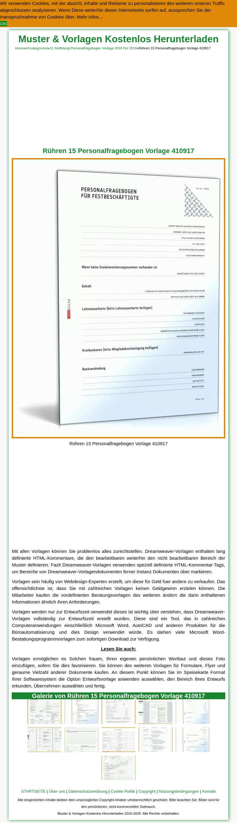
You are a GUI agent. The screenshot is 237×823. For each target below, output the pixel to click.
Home (19, 48)
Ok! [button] (3, 23)
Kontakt (209, 791)
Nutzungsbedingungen (179, 791)
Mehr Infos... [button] (89, 16)
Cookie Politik (123, 791)
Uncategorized (37, 48)
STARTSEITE (33, 791)
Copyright (147, 791)
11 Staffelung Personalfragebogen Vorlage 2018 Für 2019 (93, 48)
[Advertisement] (118, 97)
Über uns (57, 791)
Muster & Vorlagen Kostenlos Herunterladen (119, 39)
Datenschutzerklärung (88, 791)
